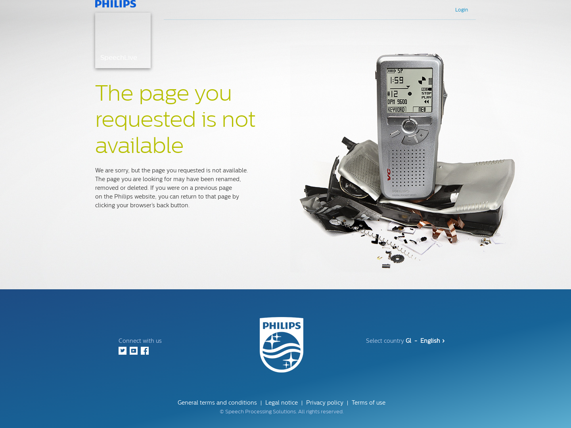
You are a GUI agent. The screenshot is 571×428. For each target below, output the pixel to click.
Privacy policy (324, 402)
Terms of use (368, 402)
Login (461, 10)
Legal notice (281, 402)
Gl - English (425, 341)
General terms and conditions (217, 402)
